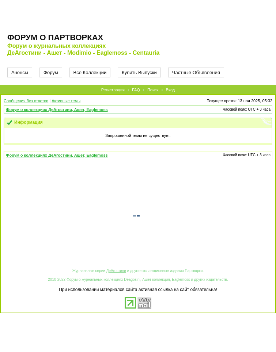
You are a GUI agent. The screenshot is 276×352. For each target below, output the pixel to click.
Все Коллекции (90, 72)
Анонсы (19, 72)
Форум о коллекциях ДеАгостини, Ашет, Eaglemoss (57, 109)
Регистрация (113, 90)
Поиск (152, 90)
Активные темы (66, 101)
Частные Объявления (196, 72)
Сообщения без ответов (26, 101)
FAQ (136, 90)
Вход (170, 90)
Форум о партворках (55, 37)
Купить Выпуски (139, 72)
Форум (51, 72)
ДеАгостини (116, 271)
